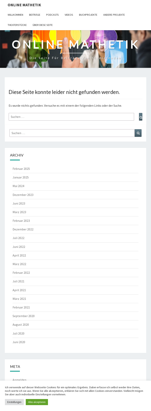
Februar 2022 (21, 273)
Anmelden (19, 380)
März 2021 (19, 299)
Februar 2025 (21, 169)
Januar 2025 (21, 177)
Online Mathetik (24, 4)
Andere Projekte (114, 14)
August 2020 (21, 324)
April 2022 (19, 255)
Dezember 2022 (23, 229)
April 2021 (19, 290)
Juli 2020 (18, 333)
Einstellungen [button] (14, 402)
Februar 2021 (21, 307)
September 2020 (24, 316)
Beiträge (34, 14)
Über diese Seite (43, 25)
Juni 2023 (19, 203)
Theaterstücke (17, 25)
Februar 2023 (21, 221)
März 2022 (19, 264)
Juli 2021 (18, 281)
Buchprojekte (88, 14)
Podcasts (52, 14)
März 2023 (19, 212)
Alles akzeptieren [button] (37, 402)
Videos (69, 14)
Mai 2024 (18, 186)
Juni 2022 (19, 247)
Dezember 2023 (23, 195)
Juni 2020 (19, 342)
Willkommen (15, 14)
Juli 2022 (18, 238)
